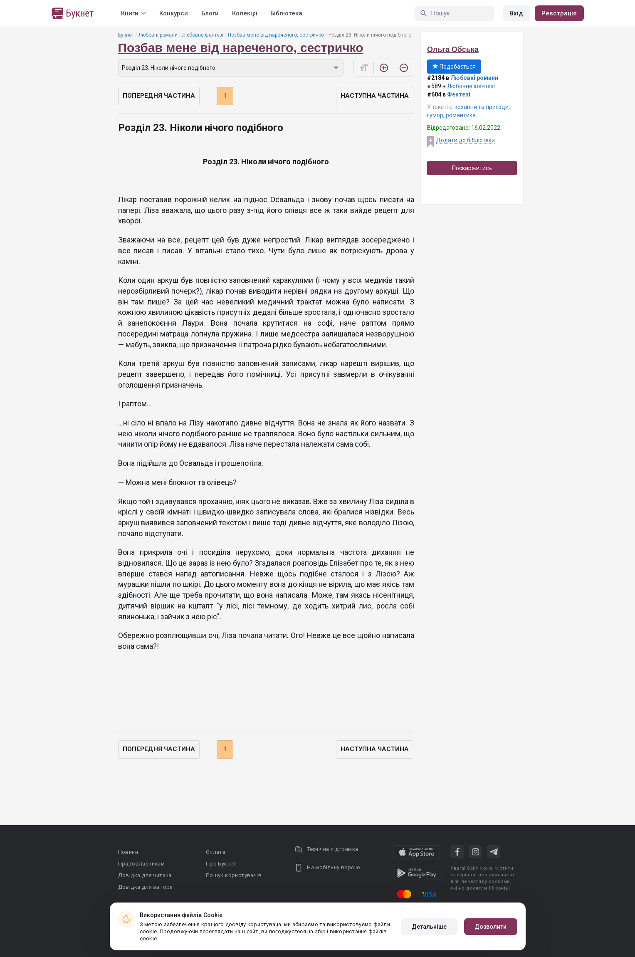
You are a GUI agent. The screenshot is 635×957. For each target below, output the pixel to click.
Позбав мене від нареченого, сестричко (276, 35)
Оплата (215, 852)
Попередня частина (159, 95)
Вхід (516, 13)
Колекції (244, 13)
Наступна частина (375, 95)
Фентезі (458, 94)
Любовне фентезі (202, 35)
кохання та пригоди (482, 107)
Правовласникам (141, 864)
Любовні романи (158, 35)
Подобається (454, 66)
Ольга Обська (453, 49)
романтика (461, 115)
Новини (128, 852)
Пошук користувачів (234, 875)
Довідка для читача (145, 875)
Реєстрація (559, 13)
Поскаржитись (472, 168)
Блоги (210, 13)
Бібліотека (286, 13)
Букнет (126, 35)
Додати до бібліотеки (465, 140)
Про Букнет (221, 864)
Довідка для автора (145, 887)
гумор (435, 115)
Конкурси (173, 13)
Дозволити (490, 926)
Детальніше (429, 926)
